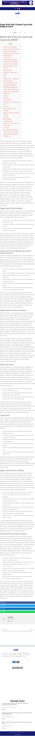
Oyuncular (5, 117)
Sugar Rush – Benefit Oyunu (10, 72)
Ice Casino (6, 106)
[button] (17, 18)
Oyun (4, 76)
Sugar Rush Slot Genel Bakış (10, 64)
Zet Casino (6, 98)
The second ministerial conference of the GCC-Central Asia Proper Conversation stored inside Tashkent (15, 704)
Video (4, 74)
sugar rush (22, 217)
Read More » (4, 709)
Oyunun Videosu (7, 100)
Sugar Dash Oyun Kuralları (9, 47)
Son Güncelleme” (7, 119)
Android (5, 95)
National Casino (7, 70)
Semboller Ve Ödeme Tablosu (10, 61)
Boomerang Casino (8, 81)
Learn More (4, 5)
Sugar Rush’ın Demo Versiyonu (11, 53)
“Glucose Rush (7, 57)
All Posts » (10, 621)
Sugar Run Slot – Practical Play (11, 78)
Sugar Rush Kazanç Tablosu (10, 59)
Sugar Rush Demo (7, 55)
